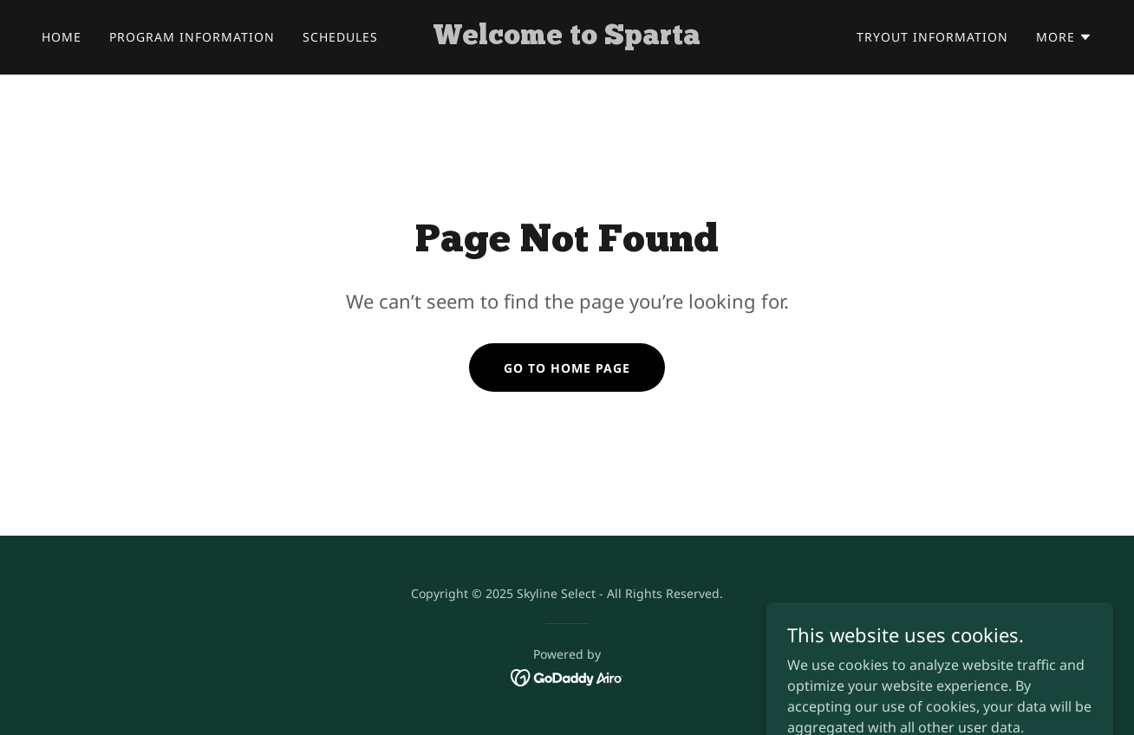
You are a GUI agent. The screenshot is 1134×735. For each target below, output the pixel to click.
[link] (567, 39)
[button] (1064, 37)
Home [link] (61, 37)
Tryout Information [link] (932, 37)
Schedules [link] (340, 37)
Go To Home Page (567, 368)
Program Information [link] (192, 37)
